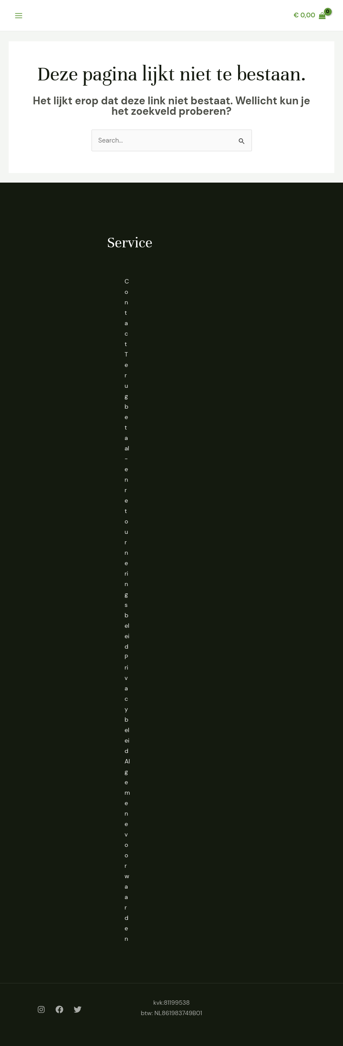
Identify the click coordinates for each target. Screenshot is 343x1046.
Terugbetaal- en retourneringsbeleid (126, 500)
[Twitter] (78, 1009)
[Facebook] (59, 1009)
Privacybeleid (126, 704)
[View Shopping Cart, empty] (309, 15)
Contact (126, 312)
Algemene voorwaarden (127, 850)
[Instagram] (41, 1009)
